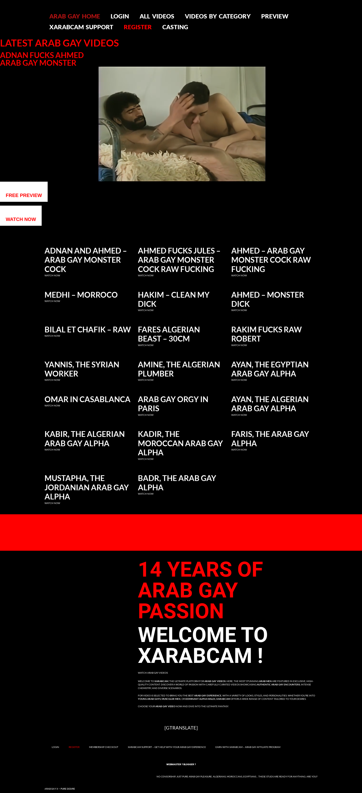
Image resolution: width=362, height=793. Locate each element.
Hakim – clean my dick (173, 299)
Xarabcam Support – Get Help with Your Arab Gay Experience (167, 747)
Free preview (24, 195)
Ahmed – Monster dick (267, 299)
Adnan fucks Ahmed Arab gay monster (42, 59)
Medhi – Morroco (81, 294)
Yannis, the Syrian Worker (82, 369)
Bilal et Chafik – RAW (88, 329)
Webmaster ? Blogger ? (181, 764)
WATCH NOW (21, 219)
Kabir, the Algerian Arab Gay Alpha (85, 438)
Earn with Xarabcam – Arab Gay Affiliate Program (247, 747)
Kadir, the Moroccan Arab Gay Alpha (180, 443)
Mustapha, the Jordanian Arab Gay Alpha (87, 487)
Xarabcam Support (81, 26)
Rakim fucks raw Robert (266, 334)
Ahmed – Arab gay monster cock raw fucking (271, 260)
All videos (157, 16)
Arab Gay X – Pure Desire (60, 788)
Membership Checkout (103, 747)
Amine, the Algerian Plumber (179, 369)
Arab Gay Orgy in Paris (173, 404)
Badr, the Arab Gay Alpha (177, 483)
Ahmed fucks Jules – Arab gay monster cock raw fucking (179, 260)
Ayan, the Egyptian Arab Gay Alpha (270, 369)
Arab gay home (74, 16)
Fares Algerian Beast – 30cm (169, 334)
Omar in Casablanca (87, 399)
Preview (274, 16)
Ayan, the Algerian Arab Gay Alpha (270, 404)
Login (120, 16)
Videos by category (218, 16)
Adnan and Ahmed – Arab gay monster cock (86, 260)
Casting (175, 26)
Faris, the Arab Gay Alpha (270, 438)
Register (138, 26)
